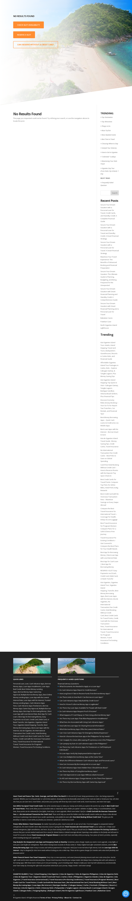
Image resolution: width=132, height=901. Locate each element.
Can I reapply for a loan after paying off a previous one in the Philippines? (87, 740)
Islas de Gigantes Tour (23, 877)
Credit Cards (38, 806)
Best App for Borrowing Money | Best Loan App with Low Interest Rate (109, 555)
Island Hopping (41, 874)
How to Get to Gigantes (110, 152)
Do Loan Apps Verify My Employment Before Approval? (80, 753)
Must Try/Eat (106, 130)
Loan (27, 684)
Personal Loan (18, 684)
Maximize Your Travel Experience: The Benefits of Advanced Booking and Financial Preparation (108, 262)
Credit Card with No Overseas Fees (51, 882)
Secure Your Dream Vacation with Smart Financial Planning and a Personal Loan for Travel (109, 308)
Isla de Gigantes (26, 730)
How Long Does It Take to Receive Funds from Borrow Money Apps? (85, 693)
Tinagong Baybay (39, 891)
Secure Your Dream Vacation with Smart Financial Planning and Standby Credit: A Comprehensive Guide (109, 294)
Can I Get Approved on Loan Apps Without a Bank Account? (82, 775)
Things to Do (106, 126)
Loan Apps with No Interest (34, 700)
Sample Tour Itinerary (109, 148)
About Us (67, 898)
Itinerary (16, 888)
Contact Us (77, 898)
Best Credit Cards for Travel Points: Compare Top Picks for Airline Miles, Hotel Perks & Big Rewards (109, 485)
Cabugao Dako (25, 891)
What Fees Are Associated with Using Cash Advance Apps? (81, 722)
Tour (31, 874)
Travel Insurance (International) (35, 880)
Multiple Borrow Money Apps (31, 695)
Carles (64, 877)
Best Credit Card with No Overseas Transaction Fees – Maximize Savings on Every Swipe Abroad (109, 499)
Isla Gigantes (105, 582)
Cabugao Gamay (75, 885)
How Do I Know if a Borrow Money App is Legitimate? (79, 704)
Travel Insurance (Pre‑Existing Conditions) (66, 880)
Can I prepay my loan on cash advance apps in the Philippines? (83, 743)
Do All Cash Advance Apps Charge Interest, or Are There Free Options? (86, 778)
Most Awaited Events (109, 135)
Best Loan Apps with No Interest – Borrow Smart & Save (109, 432)
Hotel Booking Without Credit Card (108, 613)
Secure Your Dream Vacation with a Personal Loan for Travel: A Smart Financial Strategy (109, 247)
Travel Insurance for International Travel (109, 629)
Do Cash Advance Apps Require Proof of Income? (78, 711)
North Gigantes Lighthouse (73, 891)
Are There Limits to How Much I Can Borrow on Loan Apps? (81, 697)
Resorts (113, 885)
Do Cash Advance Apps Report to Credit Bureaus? (78, 690)
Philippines (78, 877)
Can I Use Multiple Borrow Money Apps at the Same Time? (81, 757)
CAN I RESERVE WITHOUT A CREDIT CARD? (35, 45)
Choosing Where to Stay (110, 143)
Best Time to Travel (108, 139)
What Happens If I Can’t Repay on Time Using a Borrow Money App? (85, 715)
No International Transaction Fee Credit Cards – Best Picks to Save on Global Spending (108, 455)
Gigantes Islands (91, 877)
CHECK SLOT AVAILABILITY (28, 25)
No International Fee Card (77, 882)
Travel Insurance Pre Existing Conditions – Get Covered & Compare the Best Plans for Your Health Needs (109, 543)
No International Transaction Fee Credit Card (36, 814)
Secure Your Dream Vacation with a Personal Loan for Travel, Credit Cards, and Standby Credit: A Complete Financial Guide (108, 213)
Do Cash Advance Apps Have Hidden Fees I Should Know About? (84, 768)
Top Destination (107, 117)
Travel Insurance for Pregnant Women (109, 635)
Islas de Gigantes (67, 874)
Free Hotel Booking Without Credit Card (87, 817)
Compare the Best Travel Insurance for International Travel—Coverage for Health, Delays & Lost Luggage (108, 514)
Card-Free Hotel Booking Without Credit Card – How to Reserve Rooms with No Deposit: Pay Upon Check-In (109, 470)
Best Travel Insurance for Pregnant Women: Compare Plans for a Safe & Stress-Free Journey (108, 528)
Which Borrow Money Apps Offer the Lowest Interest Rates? (82, 729)
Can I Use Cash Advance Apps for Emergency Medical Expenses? (84, 733)
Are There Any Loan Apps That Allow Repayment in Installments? (84, 718)
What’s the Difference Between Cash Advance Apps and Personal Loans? (87, 760)
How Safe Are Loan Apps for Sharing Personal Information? (82, 726)
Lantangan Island (100, 888)
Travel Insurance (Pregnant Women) (98, 880)
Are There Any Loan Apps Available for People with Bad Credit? (83, 708)
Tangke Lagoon (72, 888)
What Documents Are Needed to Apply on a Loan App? (80, 686)
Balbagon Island (54, 891)
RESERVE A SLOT (24, 35)
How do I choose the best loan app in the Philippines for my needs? (85, 736)
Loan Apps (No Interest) (42, 885)
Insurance (37, 824)
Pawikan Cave (105, 321)
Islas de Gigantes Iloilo (109, 874)
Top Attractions (107, 121)
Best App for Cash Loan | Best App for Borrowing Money (109, 564)
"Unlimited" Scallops (109, 157)
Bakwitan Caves (106, 318)
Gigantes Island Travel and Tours (47, 877)
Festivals (94, 885)
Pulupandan (60, 888)
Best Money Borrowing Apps (109, 593)
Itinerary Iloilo (47, 888)
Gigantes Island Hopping (26, 725)
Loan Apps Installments (32, 686)
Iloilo (70, 877)
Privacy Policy (57, 898)
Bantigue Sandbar (60, 885)
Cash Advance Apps (36, 684)
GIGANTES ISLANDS (20, 874)
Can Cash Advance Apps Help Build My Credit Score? (79, 701)
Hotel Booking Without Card (100, 882)
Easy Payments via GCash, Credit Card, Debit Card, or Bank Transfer (31, 719)
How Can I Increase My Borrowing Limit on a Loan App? (80, 764)
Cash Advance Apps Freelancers (30, 706)
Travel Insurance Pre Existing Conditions (108, 640)
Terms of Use (45, 898)
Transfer (111, 591)
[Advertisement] (103, 52)
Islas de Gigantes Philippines (87, 874)
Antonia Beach (85, 888)
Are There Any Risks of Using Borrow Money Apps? (79, 771)
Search (114, 193)
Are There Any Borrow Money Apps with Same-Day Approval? (83, 782)
